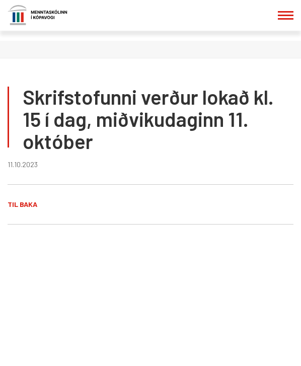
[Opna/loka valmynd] (285, 15)
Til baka (22, 204)
